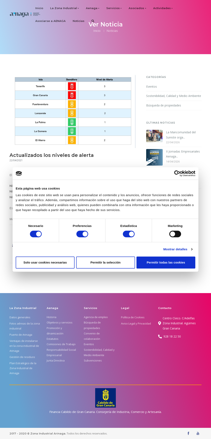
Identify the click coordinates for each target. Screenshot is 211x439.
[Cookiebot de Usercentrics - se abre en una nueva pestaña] (177, 173)
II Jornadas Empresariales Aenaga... (183, 154)
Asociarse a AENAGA (50, 21)
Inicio (39, 8)
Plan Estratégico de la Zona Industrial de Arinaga (22, 368)
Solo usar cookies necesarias (45, 262)
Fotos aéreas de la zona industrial (24, 326)
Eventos (151, 86)
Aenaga (91, 8)
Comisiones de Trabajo (61, 344)
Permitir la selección (105, 262)
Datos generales (19, 317)
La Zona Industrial (63, 8)
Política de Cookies (133, 317)
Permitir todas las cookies (166, 262)
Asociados (136, 8)
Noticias (78, 21)
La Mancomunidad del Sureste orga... (181, 134)
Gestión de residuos (22, 357)
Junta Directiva (56, 360)
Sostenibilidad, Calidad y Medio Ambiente (173, 96)
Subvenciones (93, 360)
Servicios (113, 8)
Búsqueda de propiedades (163, 105)
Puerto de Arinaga (20, 334)
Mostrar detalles (175, 249)
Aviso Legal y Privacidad (136, 323)
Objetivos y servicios (59, 322)
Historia (51, 317)
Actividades (162, 8)
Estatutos (52, 339)
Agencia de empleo (96, 317)
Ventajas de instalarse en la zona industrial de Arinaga (24, 346)
